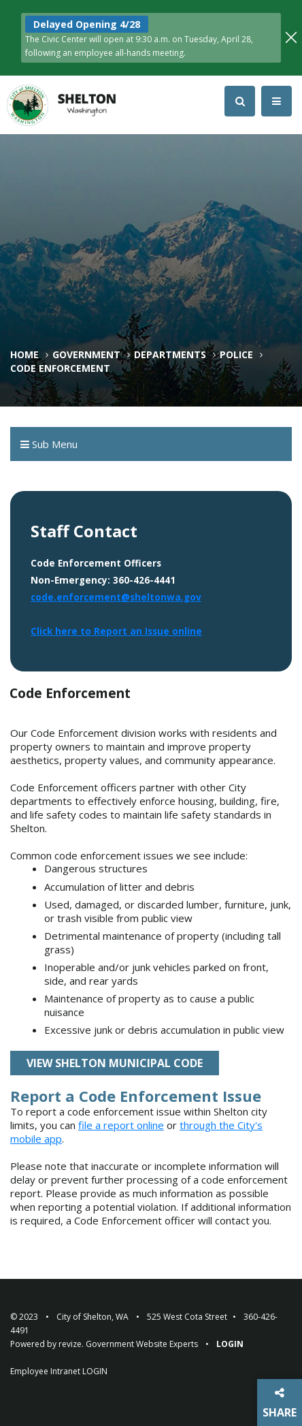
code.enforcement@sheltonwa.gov (116, 597)
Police (236, 355)
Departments (170, 355)
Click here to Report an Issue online (116, 631)
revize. (71, 1344)
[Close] (291, 36)
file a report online (121, 1125)
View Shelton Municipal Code (115, 1063)
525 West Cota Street (187, 1316)
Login (230, 1344)
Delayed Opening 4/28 (86, 24)
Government (86, 355)
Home (24, 355)
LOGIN (94, 1371)
